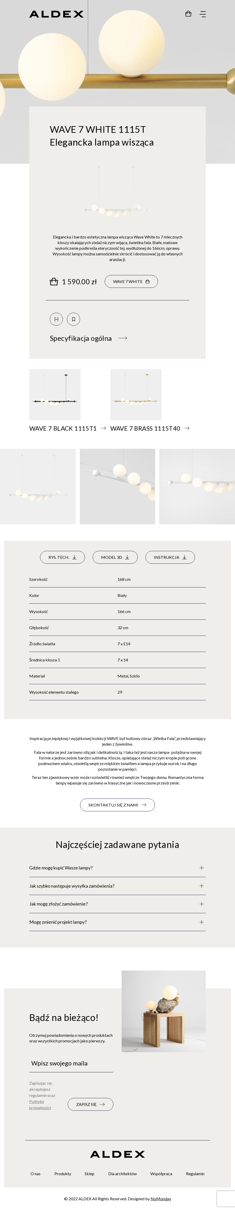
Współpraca (161, 1173)
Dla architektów (122, 1173)
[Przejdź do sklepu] (188, 13)
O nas (36, 1173)
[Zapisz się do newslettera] (90, 1104)
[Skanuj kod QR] (56, 319)
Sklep (89, 1173)
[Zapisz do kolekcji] (73, 319)
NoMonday (161, 1198)
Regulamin (195, 1173)
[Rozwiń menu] (203, 14)
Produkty (62, 1173)
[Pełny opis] (117, 868)
